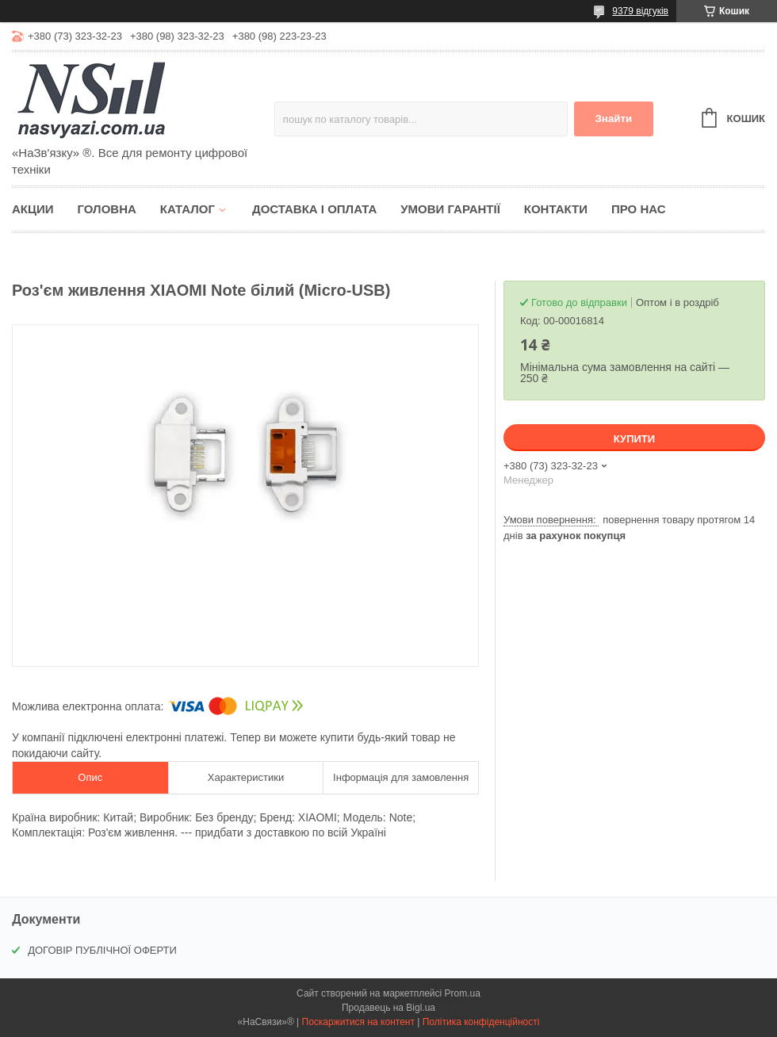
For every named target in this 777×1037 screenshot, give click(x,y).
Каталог (187, 209)
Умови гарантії (450, 209)
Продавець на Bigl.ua (388, 1007)
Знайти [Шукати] (613, 118)
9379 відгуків (640, 11)
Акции (33, 209)
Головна (107, 209)
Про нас (638, 209)
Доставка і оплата (314, 209)
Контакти (556, 209)
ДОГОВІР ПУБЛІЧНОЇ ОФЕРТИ (102, 950)
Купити (634, 439)
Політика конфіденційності (481, 1021)
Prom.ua (462, 993)
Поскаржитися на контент (358, 1021)
